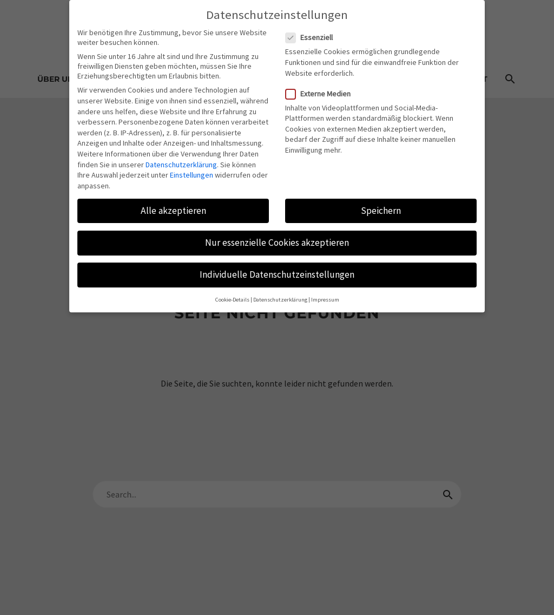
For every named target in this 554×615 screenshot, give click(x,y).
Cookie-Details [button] (232, 292)
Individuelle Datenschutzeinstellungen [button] (277, 267)
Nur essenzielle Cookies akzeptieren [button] (277, 235)
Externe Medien (321, 86)
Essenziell (312, 30)
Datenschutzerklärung (181, 156)
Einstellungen (191, 167)
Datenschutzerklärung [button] (280, 292)
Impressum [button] (325, 292)
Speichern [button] (381, 203)
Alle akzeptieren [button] (173, 203)
